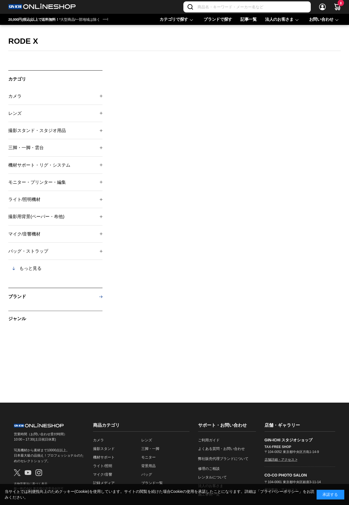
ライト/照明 (102, 466)
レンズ (15, 113)
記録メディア (104, 483)
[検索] (190, 7)
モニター (148, 457)
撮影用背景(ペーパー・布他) (36, 216)
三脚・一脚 (150, 449)
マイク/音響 (102, 474)
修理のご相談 (209, 469)
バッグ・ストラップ (28, 251)
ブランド (17, 296)
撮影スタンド (104, 449)
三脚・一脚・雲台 (26, 147)
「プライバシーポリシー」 (279, 491)
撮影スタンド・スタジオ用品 (37, 130)
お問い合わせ (321, 19)
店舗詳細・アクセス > (281, 460)
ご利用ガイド (209, 440)
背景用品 (148, 466)
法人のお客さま (279, 19)
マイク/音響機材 (24, 234)
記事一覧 (248, 19)
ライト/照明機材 (24, 199)
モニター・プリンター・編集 (37, 182)
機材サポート (104, 457)
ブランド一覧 (152, 483)
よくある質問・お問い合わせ (221, 449)
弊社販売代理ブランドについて (223, 459)
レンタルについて (212, 477)
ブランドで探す (218, 19)
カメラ (15, 96)
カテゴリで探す (174, 19)
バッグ (146, 474)
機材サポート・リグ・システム (39, 165)
